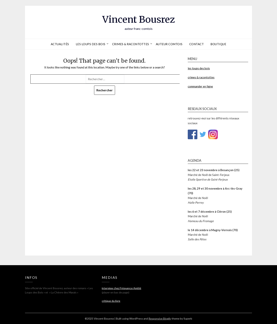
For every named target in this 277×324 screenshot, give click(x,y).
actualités (60, 44)
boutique (218, 44)
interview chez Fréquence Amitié (121, 288)
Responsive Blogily (160, 318)
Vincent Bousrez (138, 19)
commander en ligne (200, 86)
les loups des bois (90, 44)
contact (196, 44)
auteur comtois (169, 44)
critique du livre (111, 300)
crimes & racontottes (130, 44)
